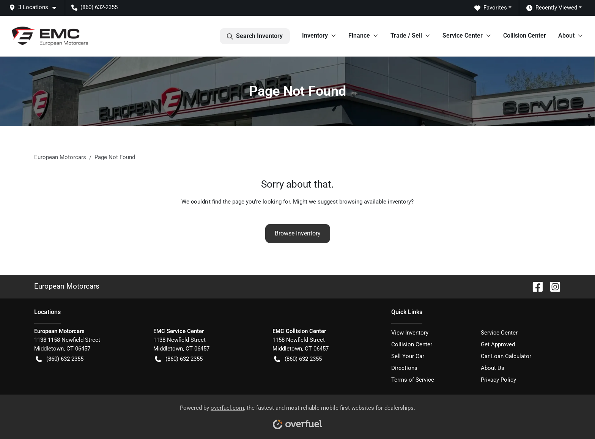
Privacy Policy (498, 379)
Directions (404, 368)
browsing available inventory (375, 201)
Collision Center (524, 35)
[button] (35, 7)
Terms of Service (412, 379)
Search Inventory (255, 36)
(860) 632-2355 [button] (94, 7)
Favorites (490, 7)
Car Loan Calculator (506, 356)
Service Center (499, 332)
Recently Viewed (551, 7)
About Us (492, 368)
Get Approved (498, 344)
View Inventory (409, 332)
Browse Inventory (298, 233)
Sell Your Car (407, 356)
